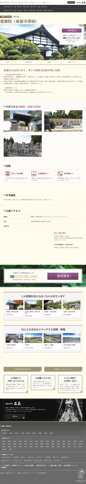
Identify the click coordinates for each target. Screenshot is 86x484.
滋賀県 (34, 433)
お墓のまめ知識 (29, 465)
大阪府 (45, 433)
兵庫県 (51, 433)
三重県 (47, 444)
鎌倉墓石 (4, 467)
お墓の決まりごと (58, 460)
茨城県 (41, 441)
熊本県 (69, 446)
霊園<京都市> (34, 6)
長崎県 (63, 446)
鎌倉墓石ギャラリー (10, 473)
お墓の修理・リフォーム (70, 465)
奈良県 (74, 444)
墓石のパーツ (40, 457)
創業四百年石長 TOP (8, 6)
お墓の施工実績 (64, 457)
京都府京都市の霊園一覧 (23, 369)
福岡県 (52, 446)
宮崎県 (80, 446)
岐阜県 (31, 444)
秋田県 (25, 441)
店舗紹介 (19, 473)
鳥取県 (3, 446)
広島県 (20, 446)
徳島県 (31, 446)
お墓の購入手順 (27, 460)
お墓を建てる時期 (38, 460)
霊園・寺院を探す (18, 6)
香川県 (36, 446)
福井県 (14, 444)
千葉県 (22, 433)
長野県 (25, 444)
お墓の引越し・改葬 (55, 465)
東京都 (11, 433)
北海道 (3, 441)
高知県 (47, 446)
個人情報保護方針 (42, 473)
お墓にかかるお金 (17, 460)
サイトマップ (33, 473)
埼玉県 (16, 433)
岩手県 (14, 441)
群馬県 (52, 441)
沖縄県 (10, 449)
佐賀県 (58, 446)
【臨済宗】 (25, 10)
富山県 (3, 444)
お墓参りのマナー (17, 465)
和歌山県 (80, 444)
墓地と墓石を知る (5, 457)
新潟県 (81, 441)
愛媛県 (41, 446)
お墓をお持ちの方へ (41, 465)
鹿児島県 (4, 449)
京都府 (39, 433)
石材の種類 (48, 457)
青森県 (9, 441)
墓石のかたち (31, 457)
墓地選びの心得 (48, 460)
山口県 (25, 446)
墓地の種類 (15, 457)
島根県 (9, 446)
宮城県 (20, 441)
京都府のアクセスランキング (63, 369)
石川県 (9, 444)
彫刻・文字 (55, 457)
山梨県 (20, 444)
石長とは (15, 416)
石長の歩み (25, 473)
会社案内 (2, 473)
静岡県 (36, 444)
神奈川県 (4, 433)
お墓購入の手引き (5, 460)
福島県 (36, 441)
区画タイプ (23, 457)
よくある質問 (5, 465)
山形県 (31, 441)
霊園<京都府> (26, 6)
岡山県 (14, 446)
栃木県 (47, 441)
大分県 (74, 446)
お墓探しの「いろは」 (8, 454)
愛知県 (28, 433)
